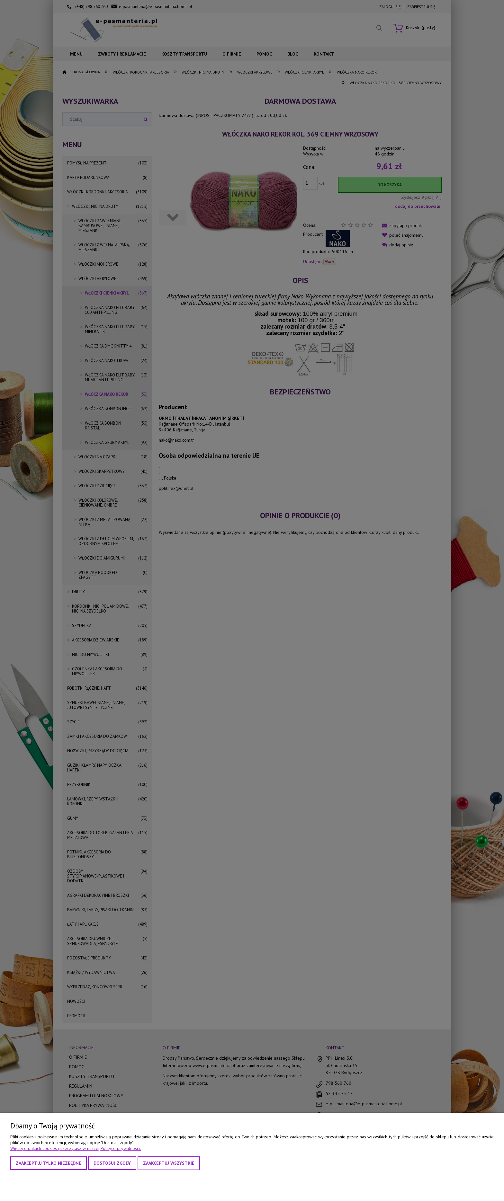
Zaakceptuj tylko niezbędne (48, 1163)
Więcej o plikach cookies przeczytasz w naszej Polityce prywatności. (75, 1148)
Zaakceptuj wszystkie (168, 1163)
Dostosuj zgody (112, 1163)
